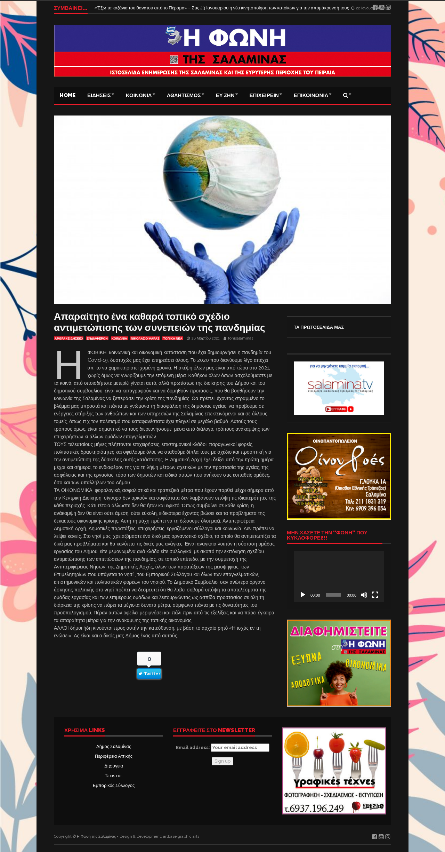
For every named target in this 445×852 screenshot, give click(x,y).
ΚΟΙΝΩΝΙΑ (139, 95)
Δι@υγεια (113, 766)
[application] (339, 576)
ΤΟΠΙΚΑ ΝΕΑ (172, 338)
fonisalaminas (240, 338)
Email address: (222, 747)
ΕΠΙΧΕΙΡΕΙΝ (264, 95)
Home (67, 95)
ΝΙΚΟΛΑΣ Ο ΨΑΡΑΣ (145, 338)
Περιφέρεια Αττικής (113, 756)
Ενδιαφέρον (97, 338)
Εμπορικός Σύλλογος (114, 785)
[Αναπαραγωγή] (302, 594)
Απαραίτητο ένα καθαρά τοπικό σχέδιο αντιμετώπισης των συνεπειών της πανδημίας (159, 322)
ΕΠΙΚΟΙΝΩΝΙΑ (311, 95)
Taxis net (114, 775)
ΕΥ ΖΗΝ (225, 95)
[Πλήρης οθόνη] (375, 594)
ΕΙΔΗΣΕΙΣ (99, 95)
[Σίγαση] (364, 594)
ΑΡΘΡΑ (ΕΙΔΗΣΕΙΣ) (69, 338)
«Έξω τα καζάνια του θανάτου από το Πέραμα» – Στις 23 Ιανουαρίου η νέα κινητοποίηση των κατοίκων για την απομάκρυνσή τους (222, 7)
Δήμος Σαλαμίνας (113, 746)
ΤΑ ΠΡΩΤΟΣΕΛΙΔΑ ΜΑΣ (319, 327)
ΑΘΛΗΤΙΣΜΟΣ (184, 95)
